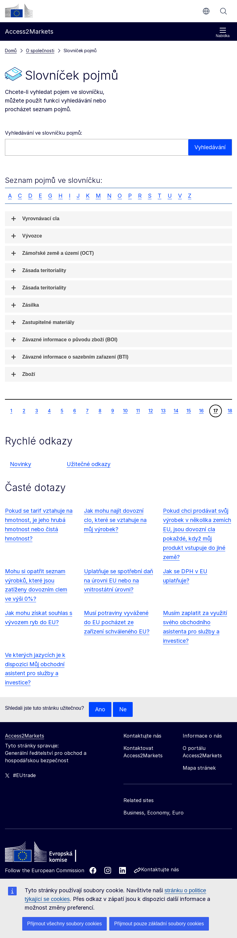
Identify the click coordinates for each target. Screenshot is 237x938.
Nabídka (223, 32)
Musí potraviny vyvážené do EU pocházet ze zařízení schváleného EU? (116, 622)
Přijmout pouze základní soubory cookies (159, 923)
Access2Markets (24, 736)
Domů (11, 50)
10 (125, 410)
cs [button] (206, 11)
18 (229, 410)
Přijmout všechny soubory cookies (64, 923)
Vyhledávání (223, 11)
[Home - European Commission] (49, 853)
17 (215, 410)
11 (138, 410)
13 (163, 410)
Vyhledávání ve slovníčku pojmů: (43, 133)
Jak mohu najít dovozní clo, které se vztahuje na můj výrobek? (115, 519)
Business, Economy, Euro (153, 813)
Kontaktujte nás (160, 869)
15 (188, 410)
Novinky (20, 464)
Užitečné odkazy (88, 464)
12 (150, 410)
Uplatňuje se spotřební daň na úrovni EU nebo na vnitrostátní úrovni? (118, 580)
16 (201, 410)
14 (175, 410)
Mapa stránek (199, 768)
